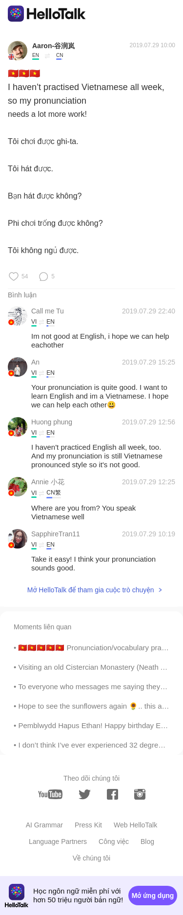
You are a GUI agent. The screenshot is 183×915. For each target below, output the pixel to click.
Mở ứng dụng (153, 895)
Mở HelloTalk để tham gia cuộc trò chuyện (90, 590)
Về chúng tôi (91, 858)
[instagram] (139, 794)
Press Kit (88, 825)
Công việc (114, 841)
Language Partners (58, 841)
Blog (147, 841)
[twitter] (85, 794)
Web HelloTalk (135, 825)
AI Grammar (44, 825)
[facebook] (112, 794)
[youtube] (50, 794)
